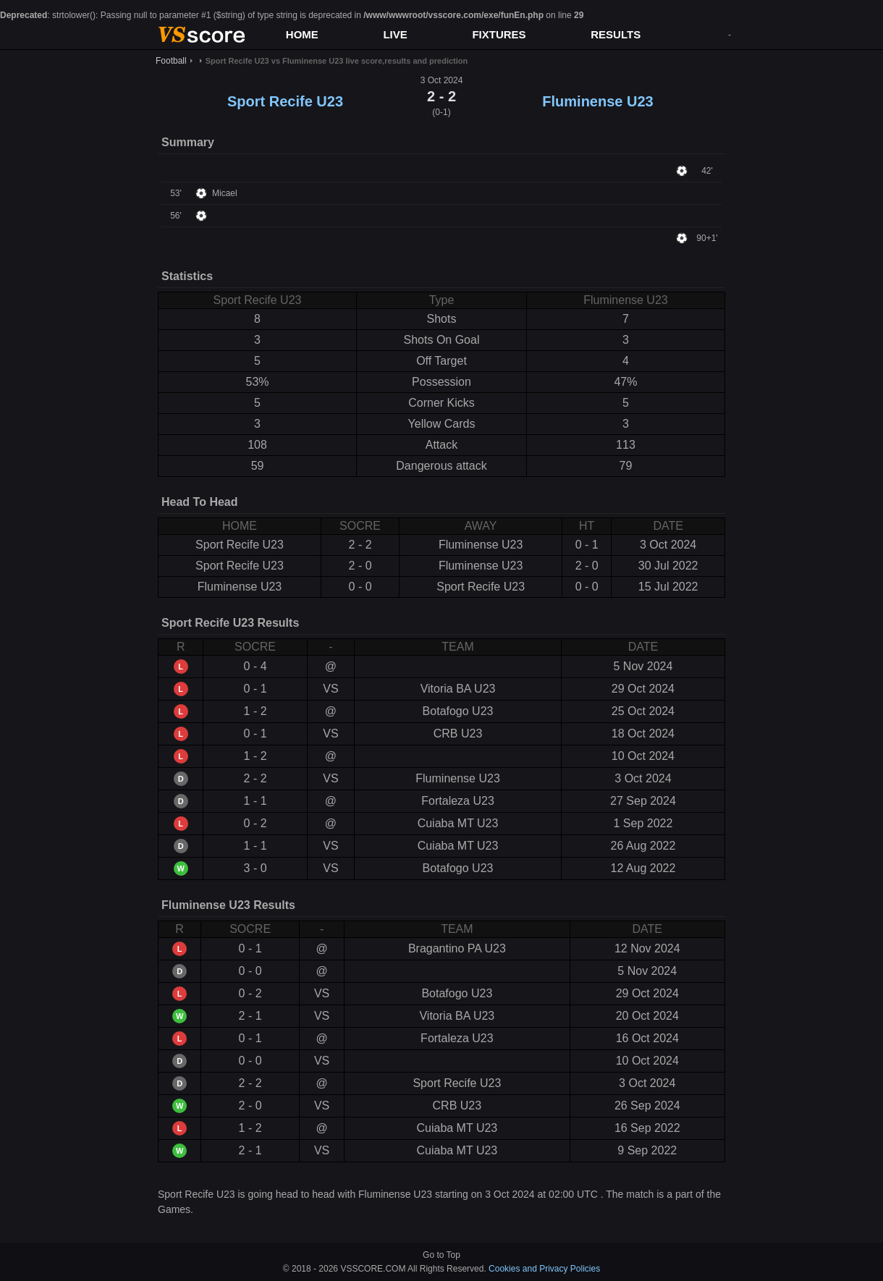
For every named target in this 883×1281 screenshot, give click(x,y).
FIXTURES (498, 34)
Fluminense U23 (597, 101)
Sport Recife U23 (285, 101)
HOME (302, 34)
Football (171, 61)
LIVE (395, 34)
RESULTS (616, 34)
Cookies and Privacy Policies (544, 1269)
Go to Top (441, 1255)
